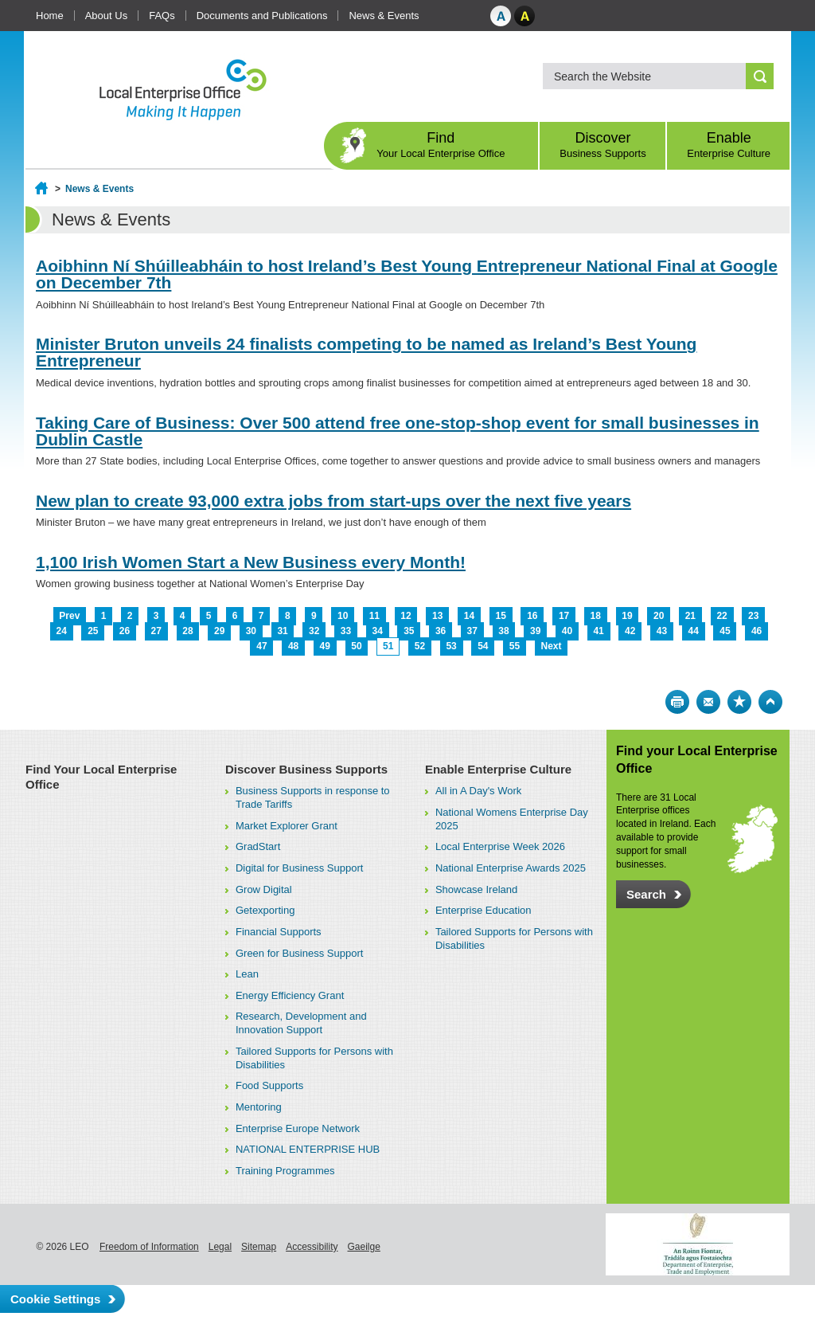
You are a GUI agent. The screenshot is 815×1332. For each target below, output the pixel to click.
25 (93, 631)
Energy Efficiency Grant (290, 995)
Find (441, 144)
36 (440, 631)
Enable (729, 144)
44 (693, 631)
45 (724, 631)
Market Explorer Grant (286, 826)
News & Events (384, 16)
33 (346, 631)
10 (342, 615)
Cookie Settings (55, 1299)
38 (503, 631)
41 (598, 631)
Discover (603, 144)
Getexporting (265, 910)
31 (282, 631)
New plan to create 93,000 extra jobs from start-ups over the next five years (333, 501)
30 (251, 631)
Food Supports (269, 1085)
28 (187, 631)
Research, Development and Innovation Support (301, 1023)
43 (662, 631)
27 (156, 631)
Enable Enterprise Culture (498, 769)
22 (721, 615)
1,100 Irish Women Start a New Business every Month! (251, 562)
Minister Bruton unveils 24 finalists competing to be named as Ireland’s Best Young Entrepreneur (366, 352)
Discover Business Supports (306, 769)
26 (124, 631)
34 (377, 631)
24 (61, 631)
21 (690, 615)
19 (627, 615)
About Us (106, 16)
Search (646, 894)
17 (564, 615)
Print (677, 702)
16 (532, 615)
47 (261, 646)
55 (514, 646)
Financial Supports (279, 932)
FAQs (162, 16)
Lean (247, 974)
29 (219, 631)
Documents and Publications (262, 16)
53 (451, 646)
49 (325, 646)
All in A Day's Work (478, 791)
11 (374, 615)
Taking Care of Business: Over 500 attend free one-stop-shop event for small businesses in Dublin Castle (397, 431)
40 (567, 631)
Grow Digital (264, 889)
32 (314, 631)
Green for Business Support (299, 953)
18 (596, 615)
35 (409, 631)
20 (658, 615)
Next (551, 646)
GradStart (258, 846)
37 (472, 631)
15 (500, 615)
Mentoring (259, 1107)
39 (535, 631)
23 (753, 615)
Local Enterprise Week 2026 (500, 846)
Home (50, 16)
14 (469, 615)
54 (483, 646)
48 (293, 646)
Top (770, 702)
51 (388, 646)
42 (630, 631)
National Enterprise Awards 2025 (510, 868)
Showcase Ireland (476, 889)
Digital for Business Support (299, 868)
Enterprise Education (483, 910)
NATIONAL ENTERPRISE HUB (308, 1149)
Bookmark (739, 702)
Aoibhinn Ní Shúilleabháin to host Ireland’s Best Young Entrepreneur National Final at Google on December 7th (407, 274)
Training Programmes (285, 1171)
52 (420, 646)
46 (756, 631)
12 (405, 615)
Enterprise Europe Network (298, 1128)
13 (437, 615)
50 (356, 646)
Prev (69, 615)
